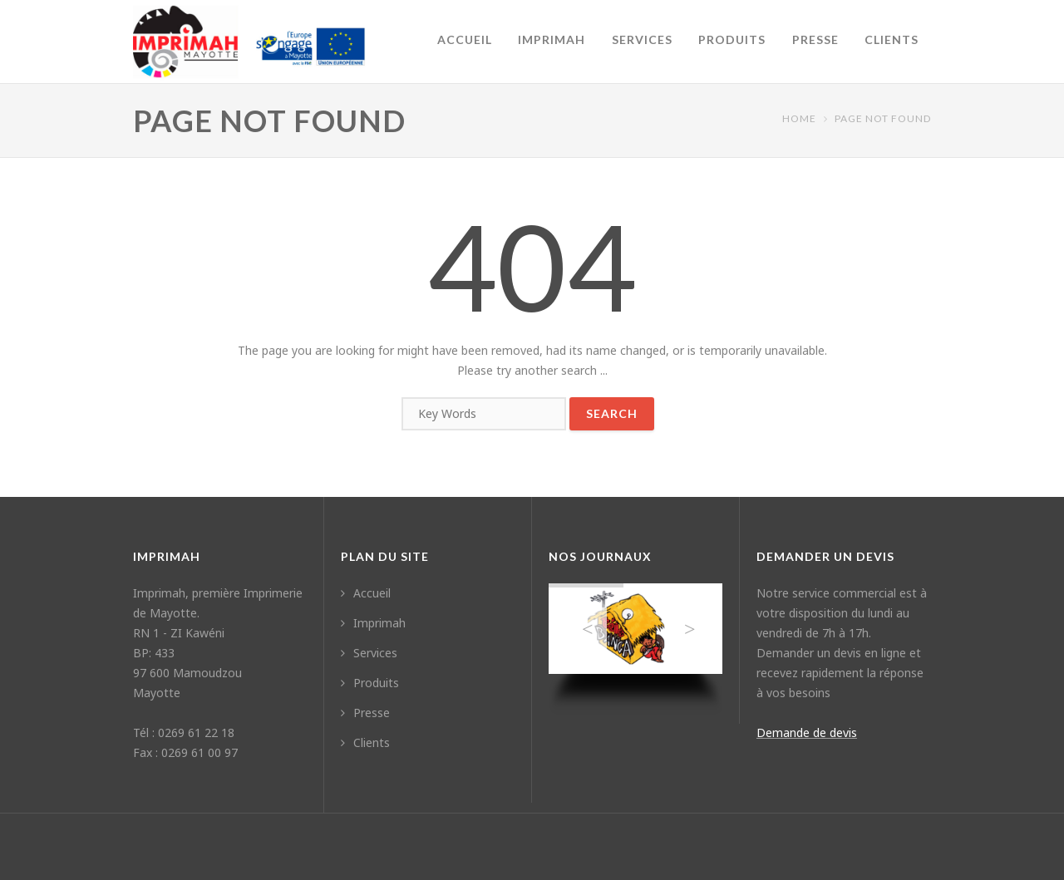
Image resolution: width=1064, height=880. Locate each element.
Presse (815, 39)
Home (799, 118)
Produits (732, 39)
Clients (891, 39)
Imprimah (551, 39)
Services (642, 39)
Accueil (464, 39)
